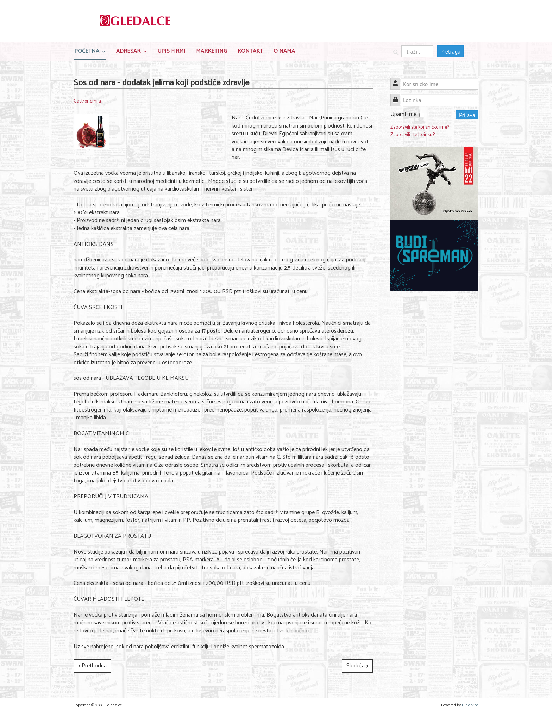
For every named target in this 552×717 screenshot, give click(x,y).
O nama (284, 51)
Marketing (211, 51)
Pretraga (450, 51)
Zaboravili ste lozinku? (412, 135)
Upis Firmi (171, 51)
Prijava (467, 114)
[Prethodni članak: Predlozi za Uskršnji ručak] (92, 666)
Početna (86, 51)
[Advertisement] (434, 405)
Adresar (128, 51)
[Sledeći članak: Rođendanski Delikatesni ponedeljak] (357, 666)
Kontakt (250, 51)
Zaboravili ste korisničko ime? (419, 127)
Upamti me (403, 114)
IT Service (470, 705)
